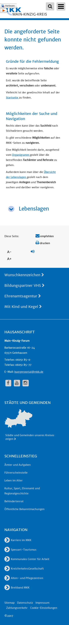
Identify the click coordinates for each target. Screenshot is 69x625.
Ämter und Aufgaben (17, 464)
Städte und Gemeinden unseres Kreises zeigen (29, 437)
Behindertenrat (14, 501)
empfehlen (45, 236)
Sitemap (9, 602)
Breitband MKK (16, 587)
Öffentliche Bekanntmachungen (24, 509)
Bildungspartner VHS (24, 285)
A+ (9, 259)
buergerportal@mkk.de (28, 371)
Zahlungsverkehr (17, 607)
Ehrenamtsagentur (22, 296)
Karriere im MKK (17, 540)
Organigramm (21, 155)
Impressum (42, 602)
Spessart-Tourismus (20, 549)
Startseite (12, 97)
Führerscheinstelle (16, 472)
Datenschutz (25, 602)
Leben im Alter (13, 480)
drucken (43, 243)
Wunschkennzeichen (24, 275)
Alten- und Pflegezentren (23, 578)
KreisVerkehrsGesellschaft (24, 568)
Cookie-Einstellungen (43, 607)
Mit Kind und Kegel (23, 306)
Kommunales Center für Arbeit (26, 559)
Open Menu (60, 6)
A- (9, 252)
